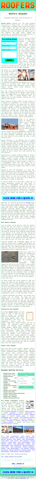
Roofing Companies (28, 447)
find (6, 348)
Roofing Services (6, 439)
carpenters (13, 413)
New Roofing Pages (8, 468)
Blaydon (28, 202)
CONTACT (26, 10)
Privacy (33, 468)
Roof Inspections (16, 447)
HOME (14, 10)
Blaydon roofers (13, 312)
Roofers (28, 443)
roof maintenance (6, 319)
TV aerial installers (10, 411)
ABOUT (22, 10)
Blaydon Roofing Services (12, 370)
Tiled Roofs (5, 440)
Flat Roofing (25, 448)
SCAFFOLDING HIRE (6, 417)
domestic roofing (6, 315)
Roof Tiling (25, 436)
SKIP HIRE (24, 420)
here (21, 367)
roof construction (23, 333)
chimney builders (30, 411)
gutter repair (20, 416)
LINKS (18, 10)
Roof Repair (17, 439)
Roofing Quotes (26, 450)
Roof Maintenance (19, 443)
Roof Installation (12, 436)
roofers (13, 408)
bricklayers (10, 420)
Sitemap (2, 468)
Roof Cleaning (20, 437)
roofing (32, 363)
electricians (28, 413)
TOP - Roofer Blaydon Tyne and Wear (11, 456)
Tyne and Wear (21, 338)
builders (29, 419)
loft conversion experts (27, 417)
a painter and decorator (14, 414)
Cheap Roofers (14, 451)
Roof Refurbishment (28, 439)
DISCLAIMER (31, 10)
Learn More (23, 478)
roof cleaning (14, 419)
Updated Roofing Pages (17, 468)
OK (27, 478)
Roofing (12, 437)
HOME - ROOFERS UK (18, 463)
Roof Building (30, 437)
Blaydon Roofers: (6, 23)
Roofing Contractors (28, 445)
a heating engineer (7, 422)
